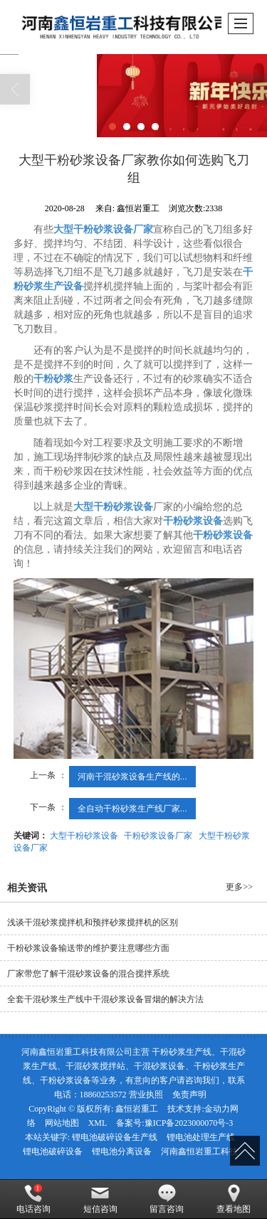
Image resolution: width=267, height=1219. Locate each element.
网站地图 (62, 1123)
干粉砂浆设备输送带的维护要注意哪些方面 (88, 948)
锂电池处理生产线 (201, 1137)
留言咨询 (167, 1199)
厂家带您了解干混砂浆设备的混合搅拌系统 (88, 974)
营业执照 (146, 1095)
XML (98, 1123)
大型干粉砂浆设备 (84, 836)
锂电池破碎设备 (53, 1151)
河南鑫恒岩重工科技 (199, 1151)
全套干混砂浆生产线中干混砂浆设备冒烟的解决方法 (105, 999)
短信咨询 (100, 1199)
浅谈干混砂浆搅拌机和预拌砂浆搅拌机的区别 (92, 922)
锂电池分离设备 (122, 1151)
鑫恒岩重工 (136, 1109)
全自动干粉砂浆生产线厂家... (132, 809)
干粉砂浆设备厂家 (158, 836)
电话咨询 (33, 1199)
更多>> (239, 887)
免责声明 (189, 1095)
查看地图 (233, 1199)
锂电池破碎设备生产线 (114, 1137)
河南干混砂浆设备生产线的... (132, 777)
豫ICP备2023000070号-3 (189, 1123)
